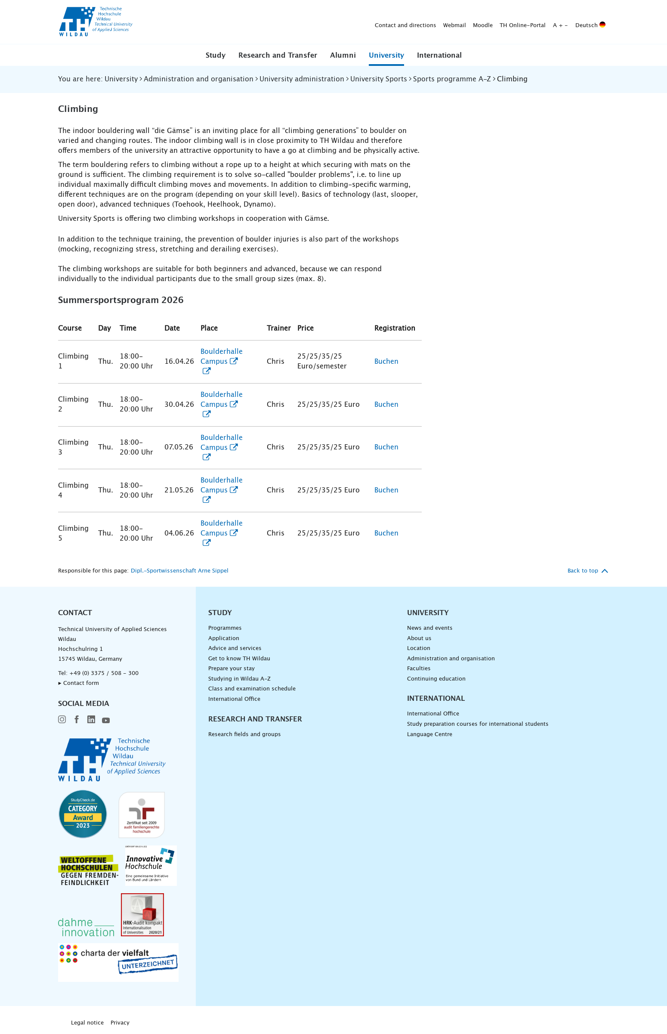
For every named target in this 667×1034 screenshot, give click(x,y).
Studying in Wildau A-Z (239, 679)
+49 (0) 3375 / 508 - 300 (104, 673)
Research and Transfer (277, 55)
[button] (215, 55)
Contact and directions (270, 22)
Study (215, 55)
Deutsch (455, 22)
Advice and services (235, 648)
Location (418, 648)
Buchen (386, 361)
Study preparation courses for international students (478, 724)
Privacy (120, 1023)
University (386, 55)
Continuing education (436, 679)
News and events (430, 628)
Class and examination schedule (252, 689)
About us (419, 638)
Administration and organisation (451, 659)
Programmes (225, 628)
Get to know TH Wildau (239, 659)
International (439, 55)
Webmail (319, 22)
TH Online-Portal (387, 22)
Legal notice (87, 1023)
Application (223, 638)
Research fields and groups (244, 734)
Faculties (419, 669)
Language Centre (429, 734)
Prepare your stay (231, 669)
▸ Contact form (78, 683)
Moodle (348, 22)
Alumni (343, 55)
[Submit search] (596, 22)
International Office (234, 699)
